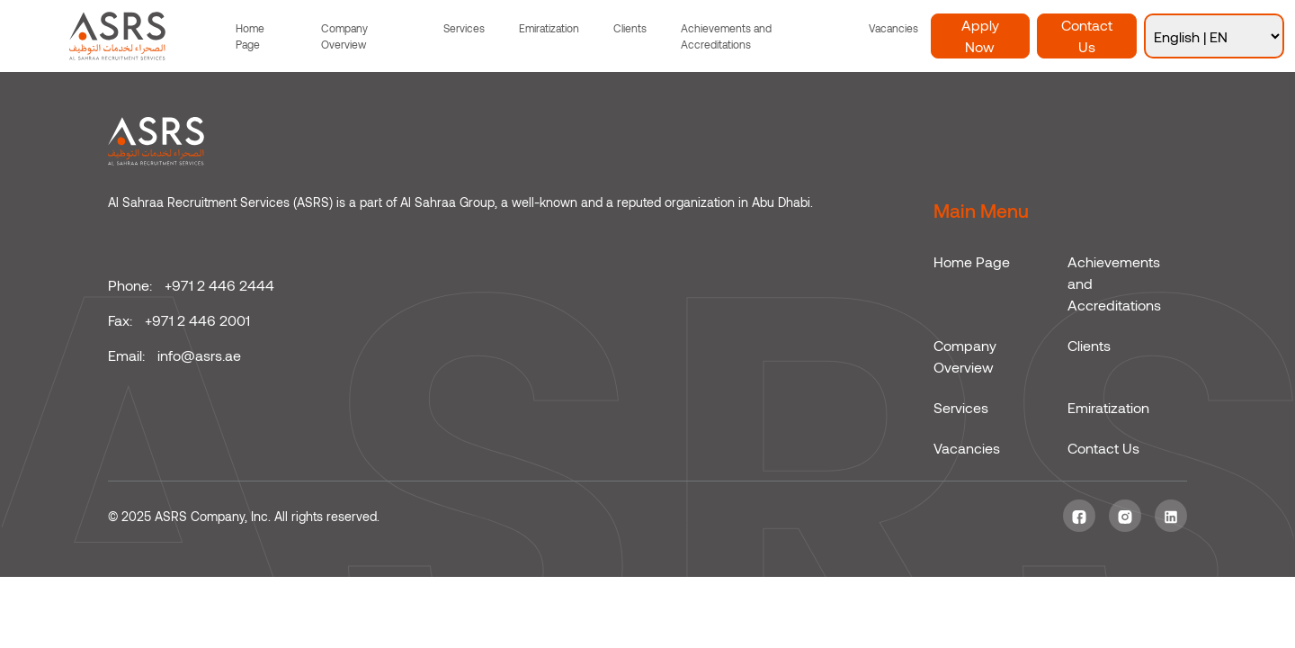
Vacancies (893, 28)
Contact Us (1086, 35)
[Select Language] (1214, 36)
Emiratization (549, 28)
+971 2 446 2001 (197, 319)
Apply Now (980, 35)
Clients (630, 28)
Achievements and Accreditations (726, 36)
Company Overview (344, 36)
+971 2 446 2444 (219, 284)
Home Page (250, 36)
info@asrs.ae (199, 355)
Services (464, 28)
